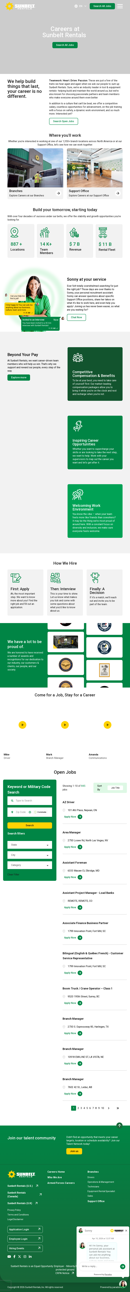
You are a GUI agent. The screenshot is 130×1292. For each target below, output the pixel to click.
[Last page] (118, 1108)
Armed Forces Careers (61, 1182)
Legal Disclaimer (15, 1219)
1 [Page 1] (73, 1108)
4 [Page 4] (84, 1108)
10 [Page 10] (102, 1108)
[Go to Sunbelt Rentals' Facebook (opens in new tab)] (14, 1256)
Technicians (93, 1186)
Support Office (96, 1201)
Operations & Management (101, 1182)
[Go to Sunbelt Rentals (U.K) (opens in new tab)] (22, 1203)
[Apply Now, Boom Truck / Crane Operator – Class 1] (73, 1003)
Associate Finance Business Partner (85, 923)
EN (80, 6)
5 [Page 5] (87, 1108)
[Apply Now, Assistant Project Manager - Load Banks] (73, 907)
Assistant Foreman (75, 862)
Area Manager (72, 832)
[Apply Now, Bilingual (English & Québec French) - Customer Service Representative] (73, 973)
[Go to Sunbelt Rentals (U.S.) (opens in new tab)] (23, 1186)
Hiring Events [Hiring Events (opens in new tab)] (25, 1248)
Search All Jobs (102, 6)
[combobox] (21, 812)
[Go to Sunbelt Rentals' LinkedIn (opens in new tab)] (30, 1256)
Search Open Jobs (63, 121)
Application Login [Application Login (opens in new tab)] (25, 1229)
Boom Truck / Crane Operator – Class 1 (87, 988)
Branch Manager (73, 1018)
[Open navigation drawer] (120, 6)
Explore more (18, 377)
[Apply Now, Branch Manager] (73, 1033)
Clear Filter (13, 874)
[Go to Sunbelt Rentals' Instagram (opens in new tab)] (25, 1256)
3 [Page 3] (81, 1108)
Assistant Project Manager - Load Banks (88, 892)
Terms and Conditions (18, 1214)
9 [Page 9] (99, 1108)
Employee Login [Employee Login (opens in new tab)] (25, 1239)
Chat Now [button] (76, 317)
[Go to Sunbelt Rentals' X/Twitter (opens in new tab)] (19, 1256)
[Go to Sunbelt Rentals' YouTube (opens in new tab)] (9, 1256)
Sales (90, 1196)
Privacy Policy (14, 1210)
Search (30, 825)
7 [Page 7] (93, 1108)
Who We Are (54, 1177)
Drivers (91, 1177)
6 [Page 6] (90, 1108)
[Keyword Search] (32, 801)
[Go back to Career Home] (20, 6)
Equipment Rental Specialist (101, 1191)
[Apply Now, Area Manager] (73, 847)
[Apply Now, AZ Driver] (73, 817)
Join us (74, 1151)
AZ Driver (69, 802)
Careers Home (56, 1171)
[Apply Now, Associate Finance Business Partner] (73, 938)
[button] (30, 812)
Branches (93, 1171)
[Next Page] (109, 1108)
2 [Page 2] (78, 1108)
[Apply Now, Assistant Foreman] (73, 877)
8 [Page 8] (96, 1108)
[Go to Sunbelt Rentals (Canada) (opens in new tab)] (24, 1194)
